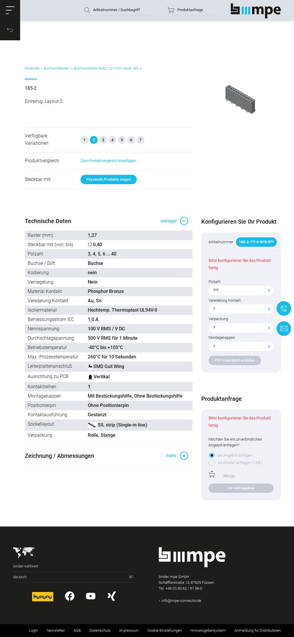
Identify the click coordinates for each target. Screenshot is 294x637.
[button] (10, 10)
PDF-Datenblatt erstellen (234, 360)
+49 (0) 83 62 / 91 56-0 (183, 588)
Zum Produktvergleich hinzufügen (108, 160)
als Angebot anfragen (235, 455)
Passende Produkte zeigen (108, 179)
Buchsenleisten (56, 68)
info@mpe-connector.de (181, 600)
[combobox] (241, 290)
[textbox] (238, 290)
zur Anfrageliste (241, 488)
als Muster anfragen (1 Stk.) (240, 462)
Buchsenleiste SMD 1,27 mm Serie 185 (106, 68)
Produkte (32, 68)
